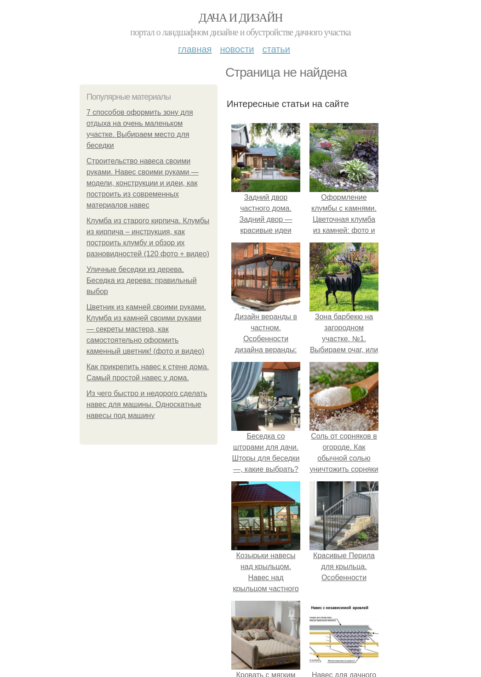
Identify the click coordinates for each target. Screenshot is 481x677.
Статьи (276, 49)
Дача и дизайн (240, 17)
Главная (195, 49)
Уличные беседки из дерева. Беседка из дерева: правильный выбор (141, 280)
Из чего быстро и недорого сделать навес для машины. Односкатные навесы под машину (146, 404)
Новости (237, 49)
